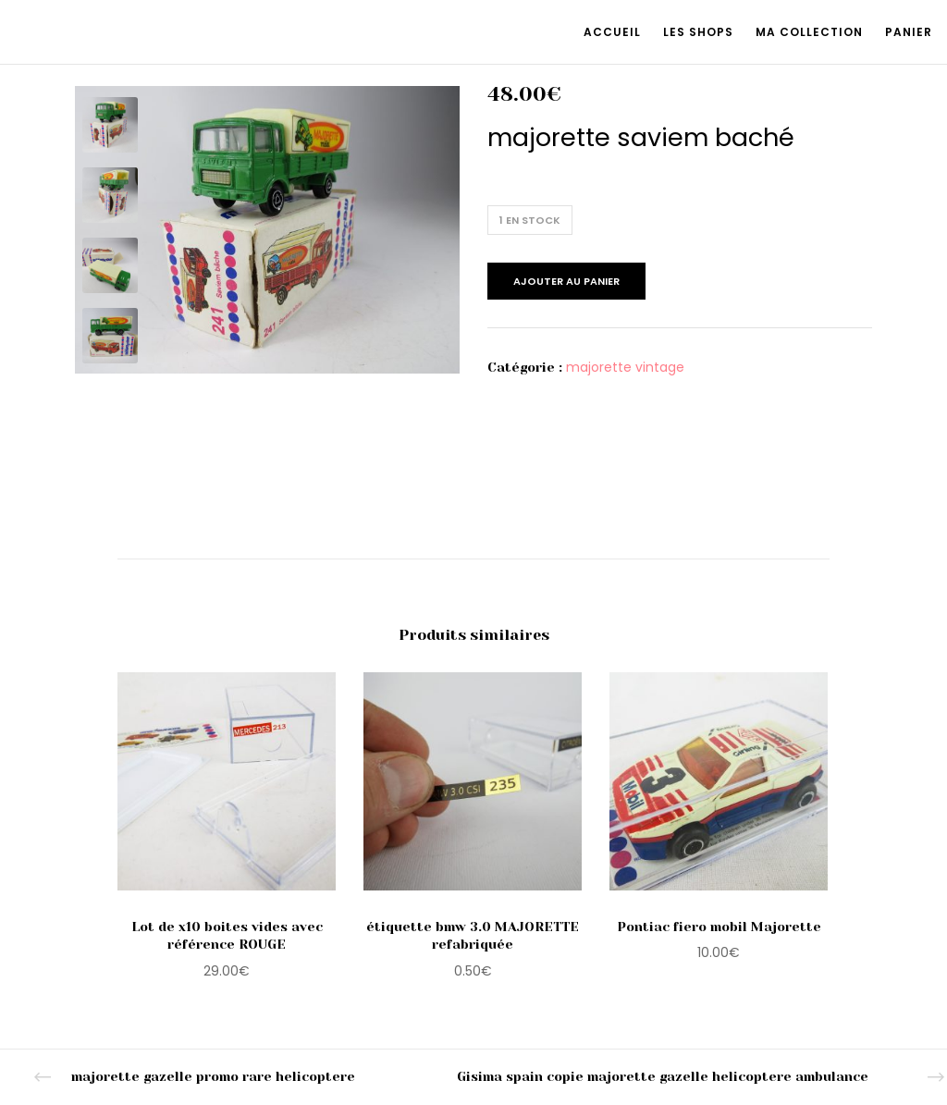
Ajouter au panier (566, 281)
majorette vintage (625, 367)
